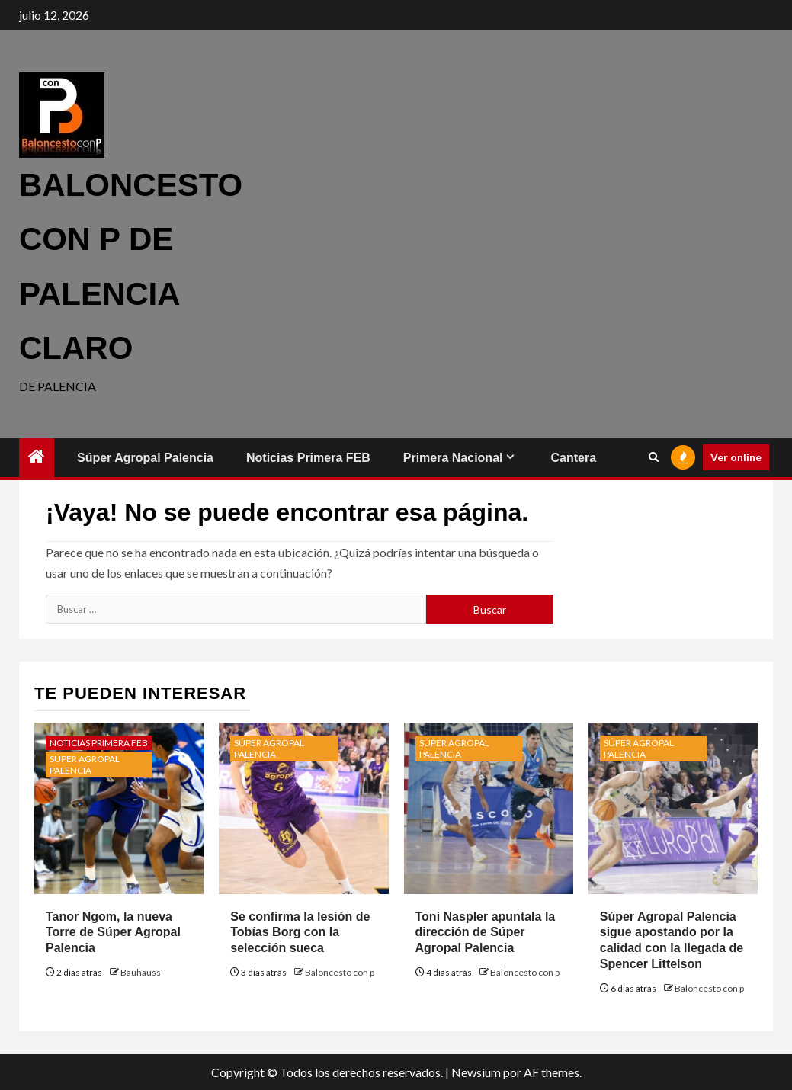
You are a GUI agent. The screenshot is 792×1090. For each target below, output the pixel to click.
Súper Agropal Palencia (145, 457)
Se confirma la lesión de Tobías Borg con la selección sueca (300, 932)
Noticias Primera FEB (308, 457)
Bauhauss (140, 972)
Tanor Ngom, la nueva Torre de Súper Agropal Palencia (113, 932)
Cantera (573, 457)
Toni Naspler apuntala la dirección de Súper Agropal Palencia (485, 932)
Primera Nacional (453, 457)
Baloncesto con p (339, 972)
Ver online (736, 456)
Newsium (476, 1072)
